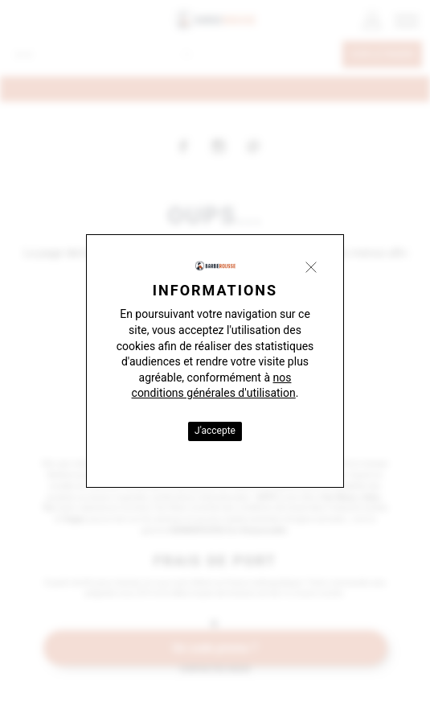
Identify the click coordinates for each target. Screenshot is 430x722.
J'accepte (215, 430)
